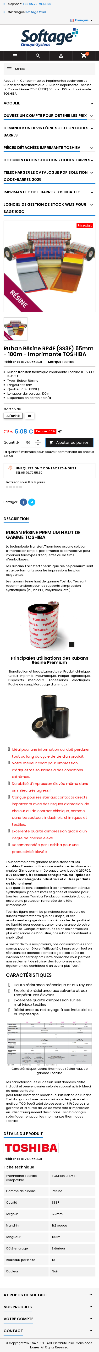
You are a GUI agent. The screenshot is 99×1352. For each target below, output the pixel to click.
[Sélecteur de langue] (82, 20)
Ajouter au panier (68, 442)
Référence (12, 362)
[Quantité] (28, 442)
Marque (54, 362)
